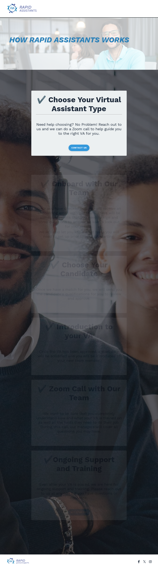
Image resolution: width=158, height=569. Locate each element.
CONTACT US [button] (79, 147)
